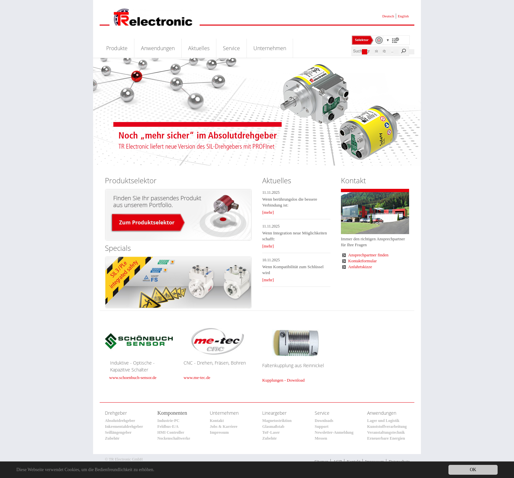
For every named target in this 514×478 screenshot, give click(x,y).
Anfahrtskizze (360, 266)
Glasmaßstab (273, 426)
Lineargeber (274, 413)
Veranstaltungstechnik (386, 432)
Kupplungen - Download (283, 380)
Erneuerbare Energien (386, 438)
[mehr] (268, 212)
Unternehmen (269, 48)
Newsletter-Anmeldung (334, 432)
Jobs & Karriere (223, 426)
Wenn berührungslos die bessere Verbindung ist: (289, 202)
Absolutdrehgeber (120, 420)
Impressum (219, 432)
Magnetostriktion (276, 420)
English (403, 16)
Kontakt (217, 420)
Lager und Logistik (383, 420)
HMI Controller (170, 432)
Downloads (324, 420)
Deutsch (388, 16)
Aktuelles (198, 48)
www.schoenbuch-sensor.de (132, 377)
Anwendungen (158, 48)
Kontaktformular (362, 260)
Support (321, 426)
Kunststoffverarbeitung (387, 426)
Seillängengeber (118, 432)
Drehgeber (116, 413)
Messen (321, 438)
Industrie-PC (168, 420)
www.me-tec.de (197, 377)
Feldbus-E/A (168, 426)
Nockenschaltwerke (173, 438)
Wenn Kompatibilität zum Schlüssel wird (293, 269)
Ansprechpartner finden (368, 254)
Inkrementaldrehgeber (124, 426)
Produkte (117, 48)
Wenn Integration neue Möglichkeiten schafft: (294, 235)
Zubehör (112, 438)
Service (231, 48)
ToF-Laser (271, 432)
